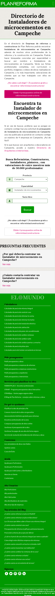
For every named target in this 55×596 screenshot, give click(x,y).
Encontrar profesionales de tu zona (16, 420)
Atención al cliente (10, 474)
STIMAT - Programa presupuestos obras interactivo (22, 389)
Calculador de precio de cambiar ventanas (19, 335)
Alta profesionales (10, 493)
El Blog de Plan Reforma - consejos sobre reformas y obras (24, 397)
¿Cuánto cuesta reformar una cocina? (17, 559)
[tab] (27, 259)
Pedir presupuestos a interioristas (16, 376)
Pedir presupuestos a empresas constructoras (20, 369)
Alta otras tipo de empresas (14, 505)
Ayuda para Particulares (12, 463)
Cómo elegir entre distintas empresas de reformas (22, 540)
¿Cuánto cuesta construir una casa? (16, 525)
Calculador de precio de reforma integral (18, 308)
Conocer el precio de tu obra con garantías (19, 412)
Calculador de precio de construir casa (17, 312)
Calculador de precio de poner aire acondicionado (21, 331)
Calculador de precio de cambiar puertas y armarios (22, 342)
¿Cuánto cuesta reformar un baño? (16, 555)
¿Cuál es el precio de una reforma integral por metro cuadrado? (26, 536)
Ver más (6, 264)
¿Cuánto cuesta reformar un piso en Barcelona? (20, 518)
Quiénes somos (9, 448)
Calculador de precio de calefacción (16, 327)
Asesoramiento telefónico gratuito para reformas (21, 416)
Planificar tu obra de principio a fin (16, 408)
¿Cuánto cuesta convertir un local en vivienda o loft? (22, 544)
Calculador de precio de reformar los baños (19, 320)
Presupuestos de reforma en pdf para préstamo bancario (24, 529)
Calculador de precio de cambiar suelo (17, 339)
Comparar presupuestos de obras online (18, 424)
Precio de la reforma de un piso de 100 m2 (18, 533)
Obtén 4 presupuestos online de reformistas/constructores (27, 94)
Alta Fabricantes (10, 497)
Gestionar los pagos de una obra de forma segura (21, 431)
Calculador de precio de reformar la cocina (19, 316)
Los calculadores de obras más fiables (17, 444)
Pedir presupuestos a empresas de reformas (19, 365)
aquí (53, 593)
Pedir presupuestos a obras (13, 361)
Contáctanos (8, 478)
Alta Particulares (10, 489)
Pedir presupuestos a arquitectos (16, 373)
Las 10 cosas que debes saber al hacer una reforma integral (25, 521)
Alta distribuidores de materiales (15, 501)
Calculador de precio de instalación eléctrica (19, 323)
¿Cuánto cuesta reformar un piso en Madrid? (19, 514)
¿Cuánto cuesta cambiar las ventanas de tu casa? (21, 552)
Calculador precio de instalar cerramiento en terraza (22, 350)
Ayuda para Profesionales (13, 467)
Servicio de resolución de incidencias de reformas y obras (24, 435)
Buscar (28, 209)
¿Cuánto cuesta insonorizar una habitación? (19, 548)
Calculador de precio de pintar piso (16, 346)
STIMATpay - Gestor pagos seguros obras (18, 393)
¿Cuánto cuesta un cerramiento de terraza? (19, 563)
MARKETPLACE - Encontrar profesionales (19, 386)
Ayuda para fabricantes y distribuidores (18, 471)
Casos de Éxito (9, 451)
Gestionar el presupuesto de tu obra (16, 427)
